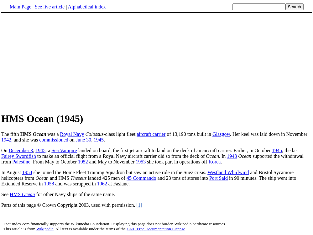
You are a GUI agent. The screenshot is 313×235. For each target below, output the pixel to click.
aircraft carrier (151, 134)
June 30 (83, 139)
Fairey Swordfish (18, 156)
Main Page (20, 6)
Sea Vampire (64, 150)
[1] (139, 205)
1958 (49, 183)
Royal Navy (72, 134)
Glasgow (221, 134)
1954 (27, 172)
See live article (50, 6)
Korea (214, 161)
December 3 (21, 150)
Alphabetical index (87, 6)
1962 (102, 183)
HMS (22, 194)
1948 (232, 156)
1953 (141, 161)
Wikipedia (45, 229)
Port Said (218, 178)
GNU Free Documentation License (156, 229)
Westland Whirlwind (228, 172)
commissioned (53, 139)
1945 (99, 139)
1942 (6, 139)
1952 (83, 161)
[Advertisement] (54, 62)
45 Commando (141, 178)
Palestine (21, 161)
